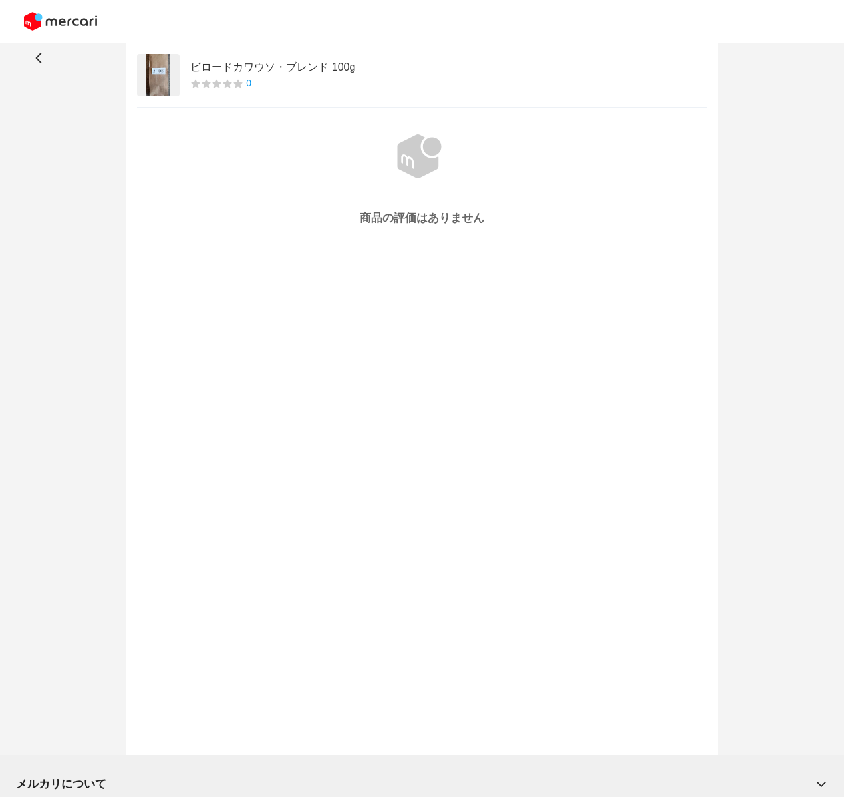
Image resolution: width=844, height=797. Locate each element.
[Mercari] (60, 21)
